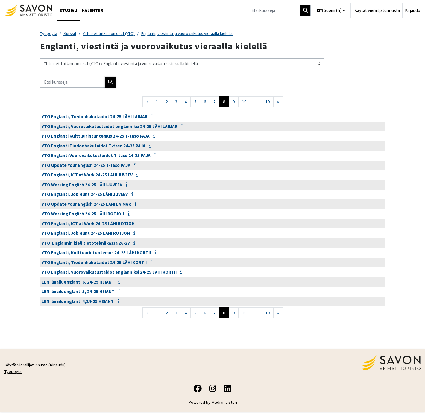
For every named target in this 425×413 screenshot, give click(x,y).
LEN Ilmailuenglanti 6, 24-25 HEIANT (78, 282)
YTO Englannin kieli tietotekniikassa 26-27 (86, 243)
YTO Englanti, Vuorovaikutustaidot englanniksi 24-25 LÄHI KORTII (109, 272)
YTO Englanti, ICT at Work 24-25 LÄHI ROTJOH (88, 224)
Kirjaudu (412, 10)
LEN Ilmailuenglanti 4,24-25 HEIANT (78, 301)
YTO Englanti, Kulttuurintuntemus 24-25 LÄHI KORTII (96, 253)
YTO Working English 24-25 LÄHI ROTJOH (83, 214)
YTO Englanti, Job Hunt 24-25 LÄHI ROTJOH (86, 233)
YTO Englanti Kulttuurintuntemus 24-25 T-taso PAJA (96, 136)
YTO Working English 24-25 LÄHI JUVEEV (82, 185)
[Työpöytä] (28, 10)
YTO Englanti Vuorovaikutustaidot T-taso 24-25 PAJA (96, 156)
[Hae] (305, 10)
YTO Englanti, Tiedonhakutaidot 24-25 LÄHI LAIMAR (95, 117)
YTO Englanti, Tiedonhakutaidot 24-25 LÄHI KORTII (94, 263)
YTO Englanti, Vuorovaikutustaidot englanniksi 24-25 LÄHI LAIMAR (109, 126)
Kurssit (71, 33)
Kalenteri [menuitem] (93, 10)
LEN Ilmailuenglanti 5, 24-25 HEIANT (78, 292)
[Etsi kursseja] (274, 10)
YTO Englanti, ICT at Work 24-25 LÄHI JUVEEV (87, 175)
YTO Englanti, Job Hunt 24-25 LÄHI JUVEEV (85, 194)
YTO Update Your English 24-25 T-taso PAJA (86, 165)
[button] (331, 10)
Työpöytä (49, 33)
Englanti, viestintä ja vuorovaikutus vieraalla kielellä (193, 33)
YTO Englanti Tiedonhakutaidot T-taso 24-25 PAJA (93, 146)
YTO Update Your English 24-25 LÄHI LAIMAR (86, 204)
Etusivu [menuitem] (68, 10)
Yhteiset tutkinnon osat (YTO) (112, 33)
